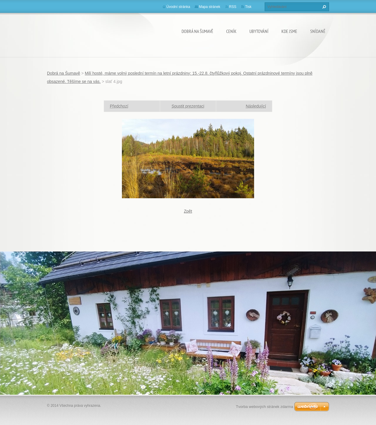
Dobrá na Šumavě (197, 31)
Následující (256, 106)
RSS (232, 7)
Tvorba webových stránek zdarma (264, 406)
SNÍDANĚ (317, 31)
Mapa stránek (209, 7)
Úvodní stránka (178, 7)
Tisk (248, 7)
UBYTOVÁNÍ (258, 31)
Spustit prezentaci (188, 106)
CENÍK (231, 31)
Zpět (188, 211)
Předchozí (119, 106)
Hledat (323, 6)
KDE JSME (289, 31)
